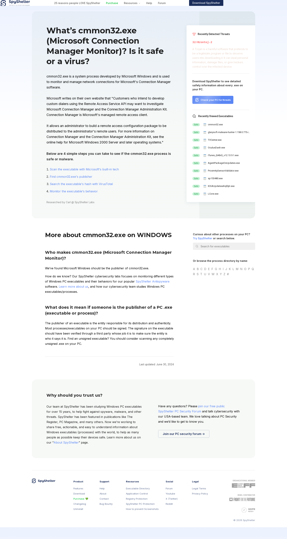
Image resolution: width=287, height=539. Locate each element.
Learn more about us (73, 298)
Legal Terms (199, 500)
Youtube (170, 505)
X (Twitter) (172, 510)
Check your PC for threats (216, 111)
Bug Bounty (106, 515)
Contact (104, 510)
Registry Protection (137, 510)
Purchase (143, 8)
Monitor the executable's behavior (74, 203)
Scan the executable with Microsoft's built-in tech (84, 181)
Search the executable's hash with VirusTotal (81, 195)
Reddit (169, 515)
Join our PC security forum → (184, 445)
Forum (193, 8)
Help (180, 8)
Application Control (137, 505)
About (103, 505)
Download (79, 505)
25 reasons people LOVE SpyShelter (108, 8)
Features (78, 500)
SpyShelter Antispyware (152, 293)
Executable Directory (138, 500)
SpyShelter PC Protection (140, 515)
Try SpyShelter (202, 250)
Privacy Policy (200, 505)
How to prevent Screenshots (142, 521)
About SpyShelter (66, 454)
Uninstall (78, 521)
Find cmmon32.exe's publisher (71, 188)
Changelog (79, 515)
